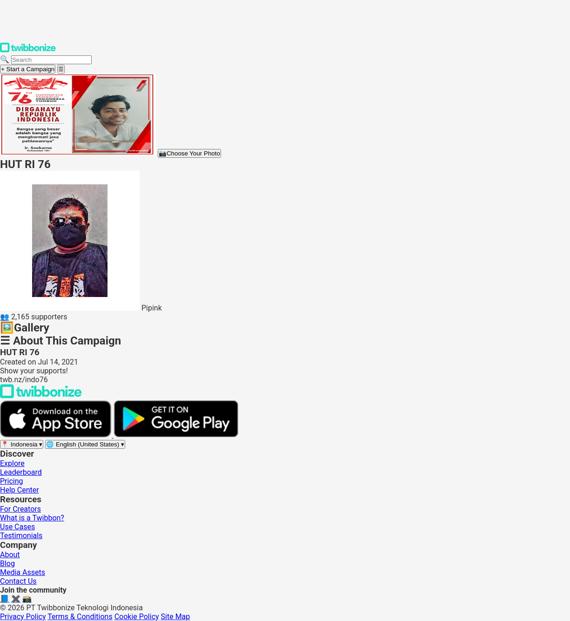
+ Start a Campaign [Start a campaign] (27, 69)
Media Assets (22, 572)
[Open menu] (61, 69)
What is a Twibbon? (32, 517)
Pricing (11, 481)
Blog (7, 563)
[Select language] (85, 444)
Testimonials (21, 535)
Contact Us (18, 581)
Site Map (175, 616)
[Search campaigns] (51, 59)
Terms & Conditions (80, 616)
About (10, 554)
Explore (12, 463)
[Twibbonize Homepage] (28, 50)
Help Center (19, 490)
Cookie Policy (136, 616)
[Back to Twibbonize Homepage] (41, 396)
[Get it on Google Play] (176, 435)
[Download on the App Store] (57, 435)
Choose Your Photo (189, 153)
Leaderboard (21, 472)
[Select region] (21, 444)
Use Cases (17, 526)
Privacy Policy (23, 616)
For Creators (20, 509)
